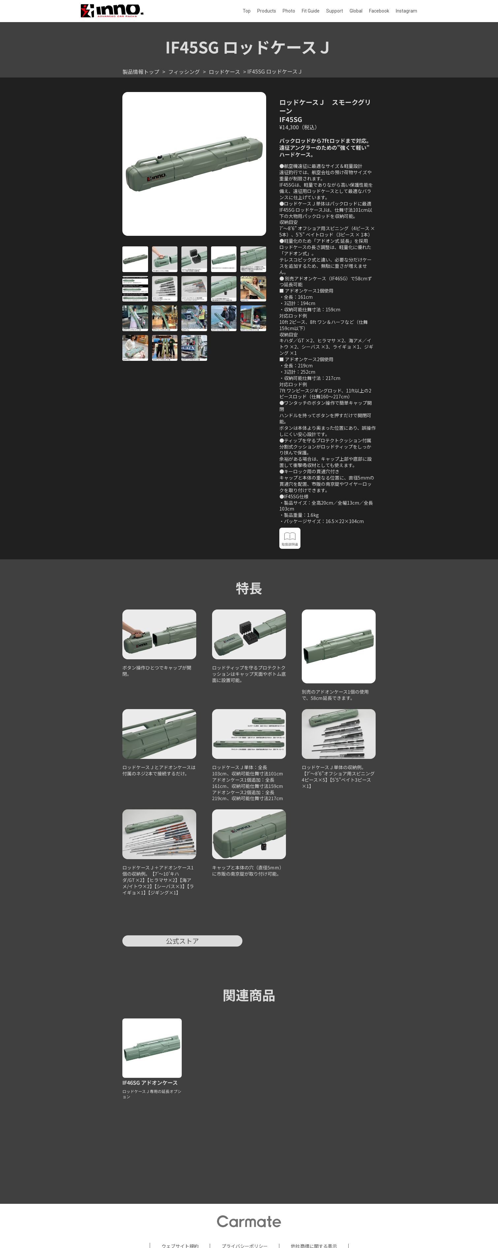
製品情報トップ (140, 72)
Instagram (406, 11)
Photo (289, 11)
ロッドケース (224, 72)
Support (334, 11)
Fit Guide (311, 11)
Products (266, 11)
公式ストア (182, 941)
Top (247, 11)
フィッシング (184, 72)
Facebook (379, 11)
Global (356, 11)
